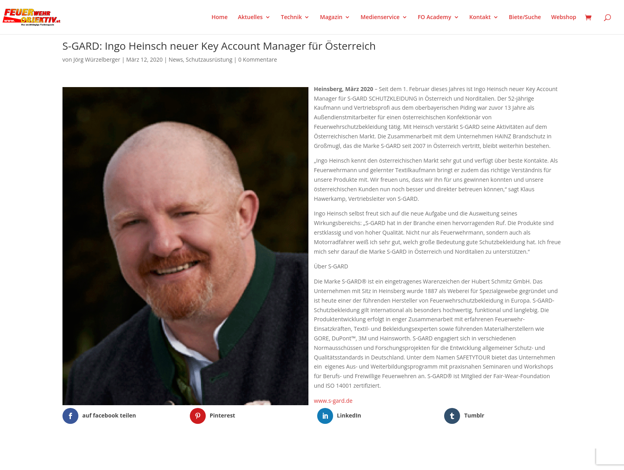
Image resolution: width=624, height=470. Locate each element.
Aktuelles (250, 17)
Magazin (331, 17)
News (176, 59)
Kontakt (480, 17)
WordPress (155, 459)
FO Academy (434, 17)
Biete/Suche (525, 17)
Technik (291, 17)
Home (220, 17)
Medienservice (380, 17)
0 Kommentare (257, 59)
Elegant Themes (102, 459)
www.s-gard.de (333, 400)
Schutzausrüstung (209, 59)
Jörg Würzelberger (96, 59)
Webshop (563, 17)
